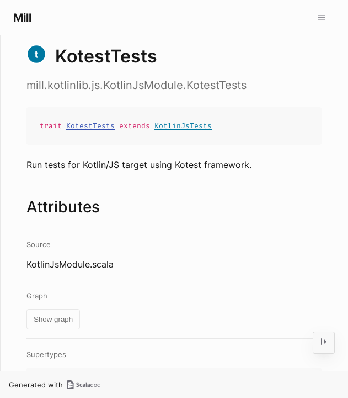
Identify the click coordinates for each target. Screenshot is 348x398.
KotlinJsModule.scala (70, 264)
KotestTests (90, 125)
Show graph (53, 319)
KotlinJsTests (183, 125)
